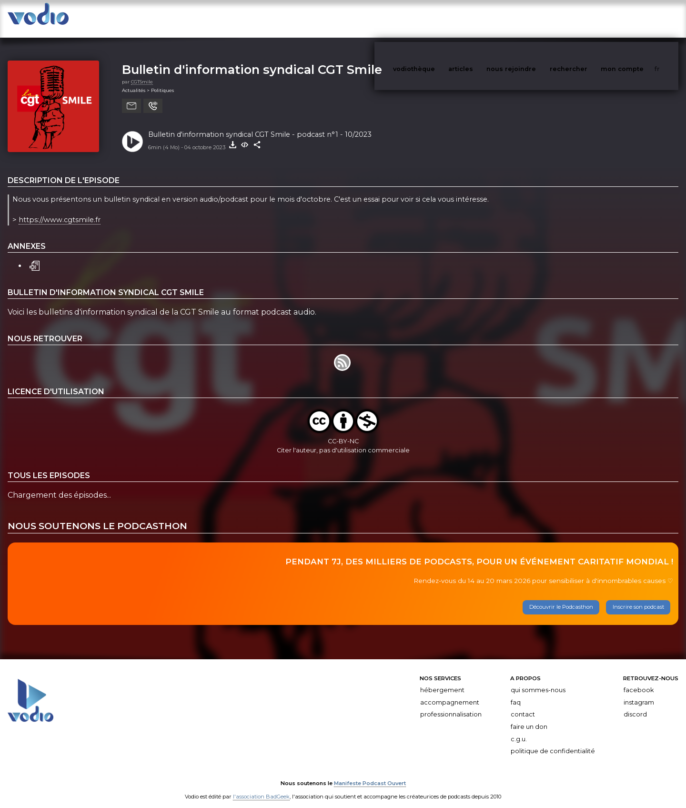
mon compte (637, 18)
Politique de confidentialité (553, 741)
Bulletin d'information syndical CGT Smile (252, 59)
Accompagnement (449, 692)
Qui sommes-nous (538, 680)
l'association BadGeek (261, 787)
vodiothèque (437, 18)
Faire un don (529, 717)
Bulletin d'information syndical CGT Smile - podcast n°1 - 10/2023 (260, 125)
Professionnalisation (451, 705)
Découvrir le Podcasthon (561, 597)
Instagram (639, 692)
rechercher (586, 18)
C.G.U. (519, 729)
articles (482, 18)
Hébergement (442, 680)
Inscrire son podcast (638, 597)
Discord (635, 705)
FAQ (516, 692)
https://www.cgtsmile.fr (60, 210)
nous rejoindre (530, 18)
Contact (523, 705)
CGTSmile (142, 72)
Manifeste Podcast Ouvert (370, 773)
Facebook (639, 680)
